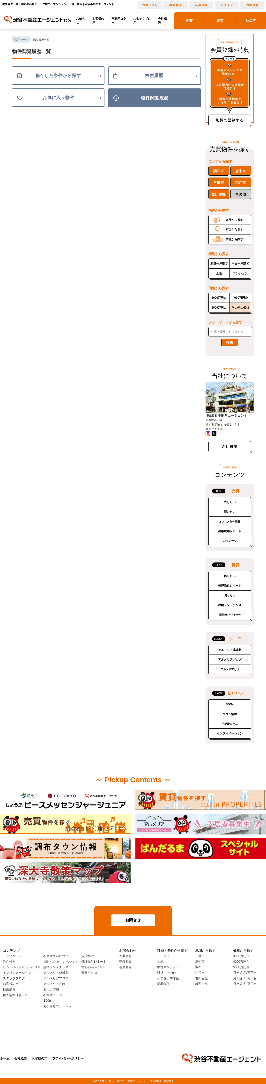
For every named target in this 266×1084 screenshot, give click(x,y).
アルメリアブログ (229, 659)
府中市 (240, 171)
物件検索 (9, 961)
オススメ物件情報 (229, 521)
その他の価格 (240, 307)
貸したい (229, 595)
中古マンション (168, 967)
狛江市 (240, 183)
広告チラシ (229, 541)
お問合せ (252, 5)
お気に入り (150, 5)
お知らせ (80, 20)
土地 (219, 273)
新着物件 (163, 984)
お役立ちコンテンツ (57, 1006)
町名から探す (234, 229)
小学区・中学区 (168, 978)
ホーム (4, 1058)
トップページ (12, 956)
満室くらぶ (89, 973)
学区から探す (234, 239)
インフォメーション (230, 733)
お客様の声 (98, 20)
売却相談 (125, 961)
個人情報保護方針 (15, 995)
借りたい (230, 576)
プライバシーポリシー (68, 1058)
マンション (240, 273)
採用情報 (9, 989)
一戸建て (163, 956)
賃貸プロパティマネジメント (60, 961)
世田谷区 (219, 194)
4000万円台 (240, 297)
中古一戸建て (240, 263)
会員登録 (201, 5)
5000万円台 (219, 307)
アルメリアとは (230, 669)
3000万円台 (219, 297)
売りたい (230, 502)
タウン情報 (229, 714)
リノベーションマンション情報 (21, 967)
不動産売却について (57, 956)
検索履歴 (175, 5)
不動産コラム (118, 20)
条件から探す (234, 220)
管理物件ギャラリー (230, 614)
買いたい (230, 512)
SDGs (68, 20)
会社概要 (162, 20)
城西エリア (203, 984)
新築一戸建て (219, 263)
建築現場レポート (229, 531)
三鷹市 (218, 183)
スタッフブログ (142, 20)
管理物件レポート (229, 585)
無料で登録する (229, 120)
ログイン (227, 5)
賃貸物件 (87, 956)
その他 (240, 194)
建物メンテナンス (229, 605)
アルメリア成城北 (229, 650)
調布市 (218, 171)
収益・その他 (166, 973)
